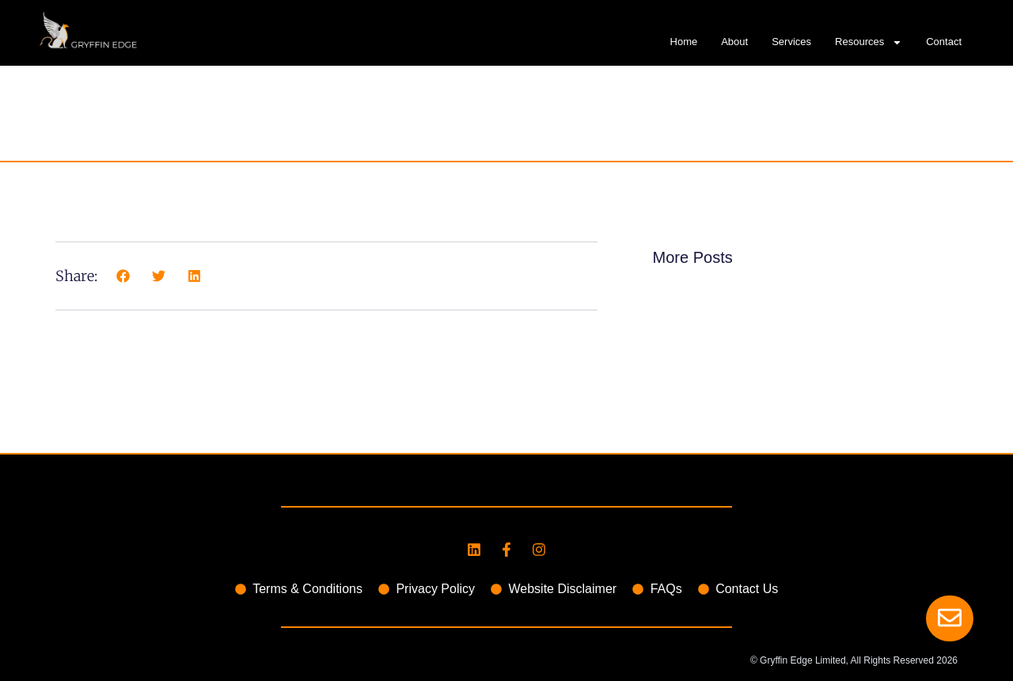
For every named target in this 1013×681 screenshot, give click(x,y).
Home (684, 42)
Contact (944, 42)
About (734, 42)
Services (791, 42)
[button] (123, 276)
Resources (868, 42)
